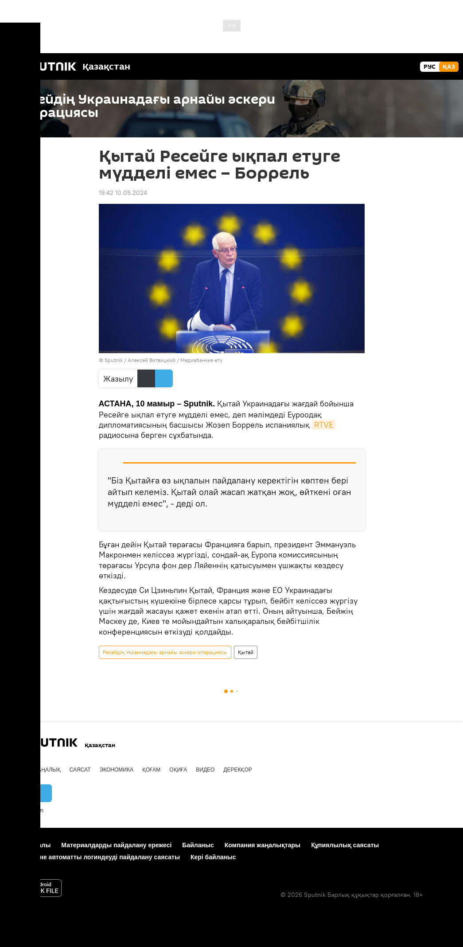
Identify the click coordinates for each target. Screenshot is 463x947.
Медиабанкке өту (201, 360)
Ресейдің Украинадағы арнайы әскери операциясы (165, 652)
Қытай (245, 652)
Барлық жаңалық (35, 770)
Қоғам (151, 770)
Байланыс (198, 845)
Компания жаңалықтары (262, 845)
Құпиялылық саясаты (345, 845)
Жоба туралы (30, 845)
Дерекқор (237, 770)
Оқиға (178, 770)
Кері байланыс (213, 857)
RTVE (323, 425)
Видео (205, 770)
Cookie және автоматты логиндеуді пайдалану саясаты (94, 857)
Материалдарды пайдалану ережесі (116, 845)
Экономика (116, 770)
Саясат (80, 770)
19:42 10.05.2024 (123, 193)
